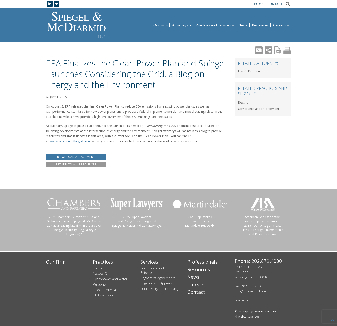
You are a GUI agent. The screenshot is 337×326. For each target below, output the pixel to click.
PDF (278, 50)
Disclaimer (242, 300)
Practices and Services (215, 25)
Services (149, 262)
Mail (259, 50)
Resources (260, 25)
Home (258, 4)
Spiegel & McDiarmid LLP (260, 312)
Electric (243, 102)
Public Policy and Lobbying (159, 289)
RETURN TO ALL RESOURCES (76, 165)
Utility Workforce (105, 295)
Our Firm (160, 25)
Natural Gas (101, 274)
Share (268, 50)
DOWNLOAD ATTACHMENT (76, 157)
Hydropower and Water (110, 279)
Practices (103, 262)
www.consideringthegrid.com (70, 141)
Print (287, 50)
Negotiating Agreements (157, 278)
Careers (281, 25)
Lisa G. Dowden (249, 71)
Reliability (99, 285)
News (242, 25)
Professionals (202, 262)
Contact (275, 4)
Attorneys (181, 25)
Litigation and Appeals (156, 283)
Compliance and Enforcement (258, 109)
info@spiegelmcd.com (251, 291)
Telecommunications (108, 290)
